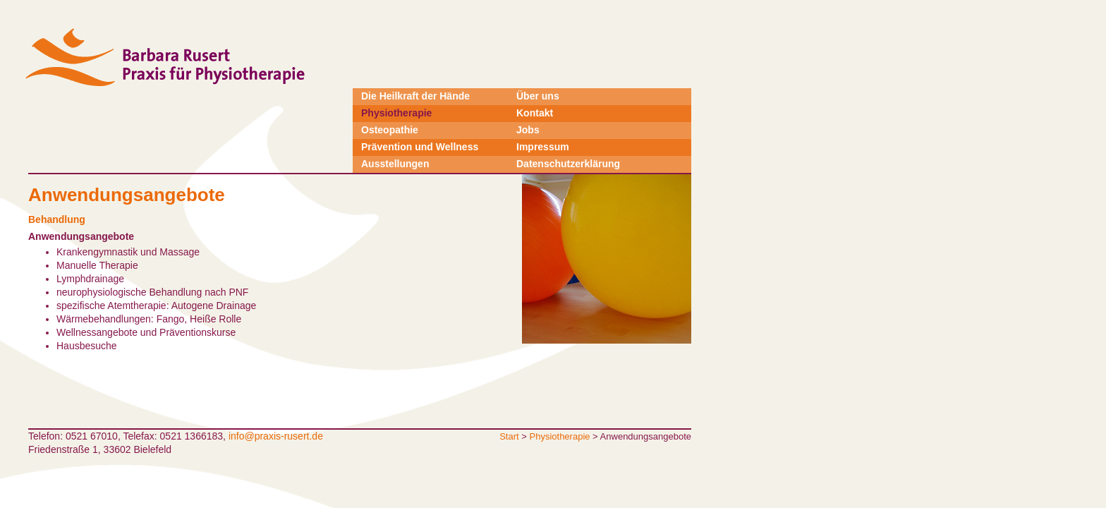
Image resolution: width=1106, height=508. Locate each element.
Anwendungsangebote (81, 236)
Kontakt (534, 113)
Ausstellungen (395, 163)
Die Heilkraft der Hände (415, 96)
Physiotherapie (396, 113)
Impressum (542, 146)
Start (508, 436)
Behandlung (56, 219)
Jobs (528, 129)
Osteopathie (389, 129)
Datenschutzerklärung (568, 163)
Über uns (537, 96)
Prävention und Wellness (419, 146)
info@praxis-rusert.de (276, 436)
